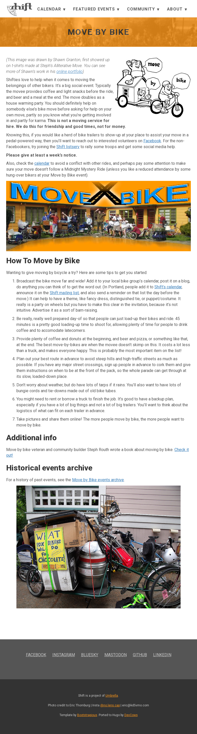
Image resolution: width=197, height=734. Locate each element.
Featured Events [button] (96, 9)
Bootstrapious (87, 715)
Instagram (63, 654)
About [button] (177, 9)
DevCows (131, 715)
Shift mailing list (64, 292)
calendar (42, 163)
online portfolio (69, 71)
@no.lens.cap (110, 705)
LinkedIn (162, 654)
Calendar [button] (51, 9)
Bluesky (89, 654)
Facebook (152, 140)
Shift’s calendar (168, 286)
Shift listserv (68, 146)
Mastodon (115, 654)
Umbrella (111, 695)
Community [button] (143, 9)
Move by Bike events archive (98, 479)
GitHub (140, 654)
